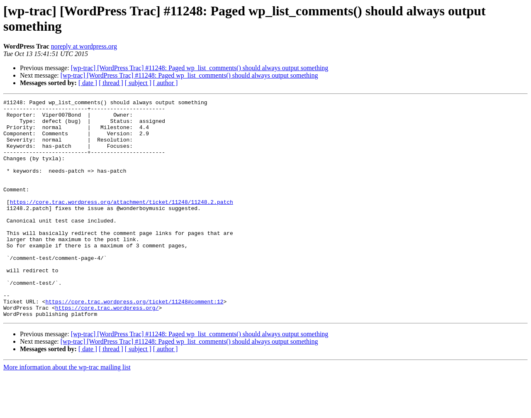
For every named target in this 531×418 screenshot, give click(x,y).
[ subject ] (138, 82)
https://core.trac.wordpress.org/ (107, 350)
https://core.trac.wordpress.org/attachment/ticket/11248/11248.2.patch (121, 223)
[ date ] (87, 82)
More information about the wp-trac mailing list (67, 410)
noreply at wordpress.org (84, 46)
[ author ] (165, 82)
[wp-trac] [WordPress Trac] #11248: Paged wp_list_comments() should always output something (200, 67)
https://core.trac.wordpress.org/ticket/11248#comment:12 (134, 342)
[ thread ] (111, 82)
